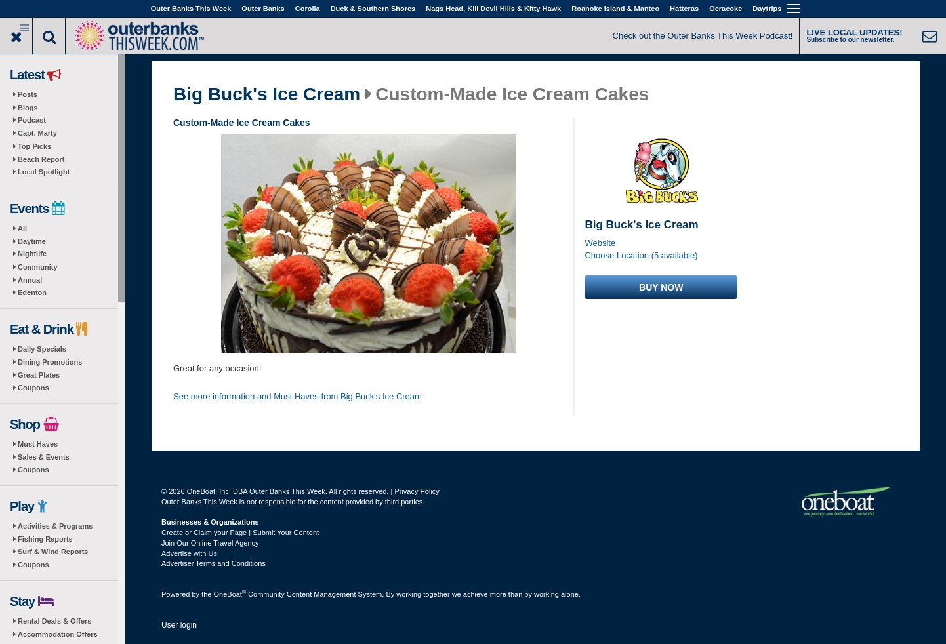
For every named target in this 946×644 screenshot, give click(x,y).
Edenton (32, 292)
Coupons (33, 388)
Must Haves (38, 444)
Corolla (307, 8)
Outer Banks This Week (191, 8)
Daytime (32, 241)
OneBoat (230, 594)
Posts (27, 94)
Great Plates (39, 375)
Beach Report (41, 159)
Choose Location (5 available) (641, 255)
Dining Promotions (50, 362)
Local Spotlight (44, 172)
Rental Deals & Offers (54, 621)
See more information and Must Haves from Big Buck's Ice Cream (297, 396)
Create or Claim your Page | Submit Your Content (240, 532)
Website (600, 243)
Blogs (28, 107)
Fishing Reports (45, 539)
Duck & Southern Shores (373, 8)
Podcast (32, 120)
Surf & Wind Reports (53, 551)
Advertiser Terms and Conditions (213, 563)
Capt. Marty (37, 133)
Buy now (661, 287)
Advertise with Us (189, 553)
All (22, 228)
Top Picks (34, 146)
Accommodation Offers (58, 634)
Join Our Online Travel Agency (210, 543)
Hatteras (684, 8)
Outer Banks (262, 8)
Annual (30, 280)
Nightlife (32, 254)
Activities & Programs (55, 526)
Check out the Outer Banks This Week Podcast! (703, 36)
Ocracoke (725, 8)
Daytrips (766, 8)
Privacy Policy (416, 491)
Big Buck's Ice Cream (266, 94)
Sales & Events (44, 457)
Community (38, 267)
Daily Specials (42, 349)
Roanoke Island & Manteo (615, 8)
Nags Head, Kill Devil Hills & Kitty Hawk (493, 8)
